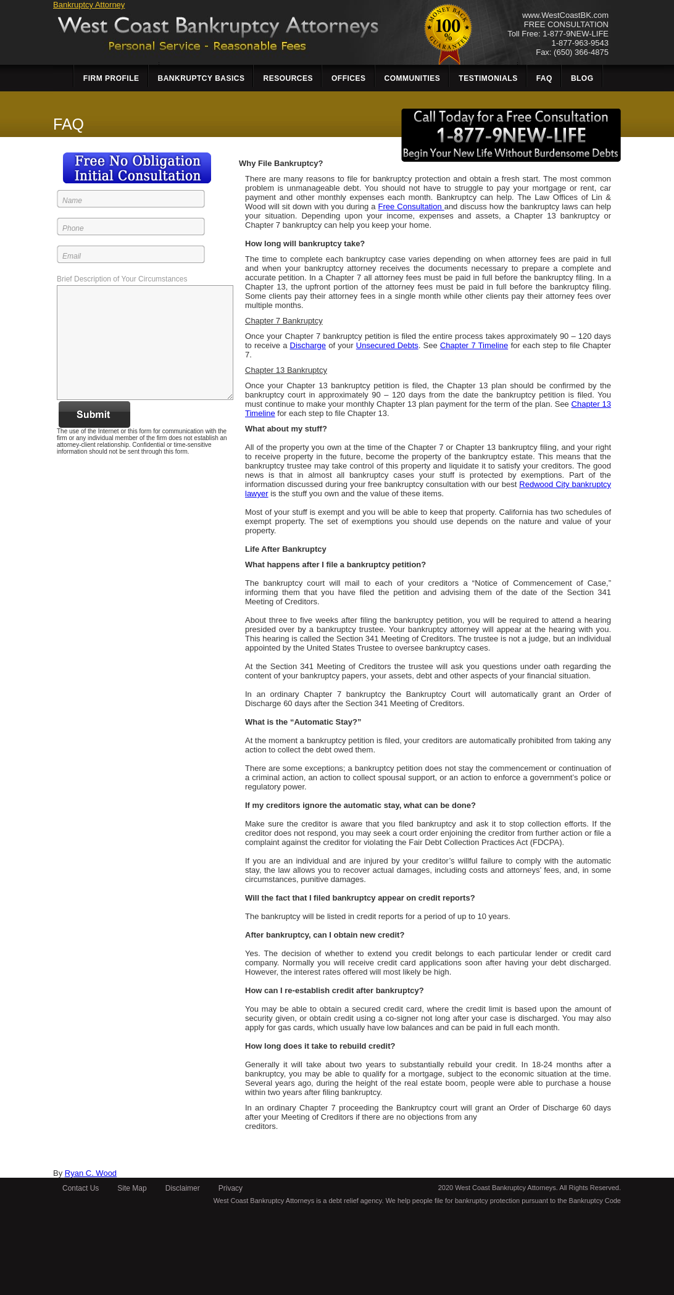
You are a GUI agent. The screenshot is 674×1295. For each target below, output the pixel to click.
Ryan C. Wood (91, 1173)
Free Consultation (411, 206)
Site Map (131, 1188)
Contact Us (80, 1188)
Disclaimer (182, 1188)
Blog (582, 78)
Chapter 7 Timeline (474, 345)
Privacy (230, 1188)
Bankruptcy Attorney (89, 4)
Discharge (308, 345)
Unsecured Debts (387, 345)
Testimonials (488, 78)
